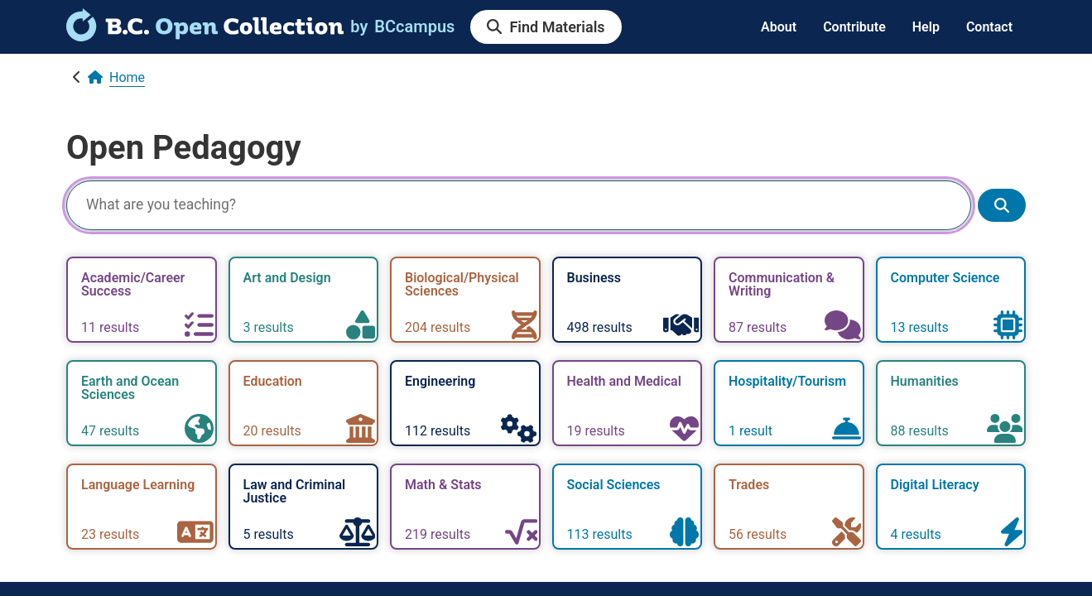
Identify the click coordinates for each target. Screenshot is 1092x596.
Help (926, 27)
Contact (989, 27)
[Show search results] (1002, 206)
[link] (205, 36)
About (778, 27)
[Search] (518, 205)
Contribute (854, 27)
